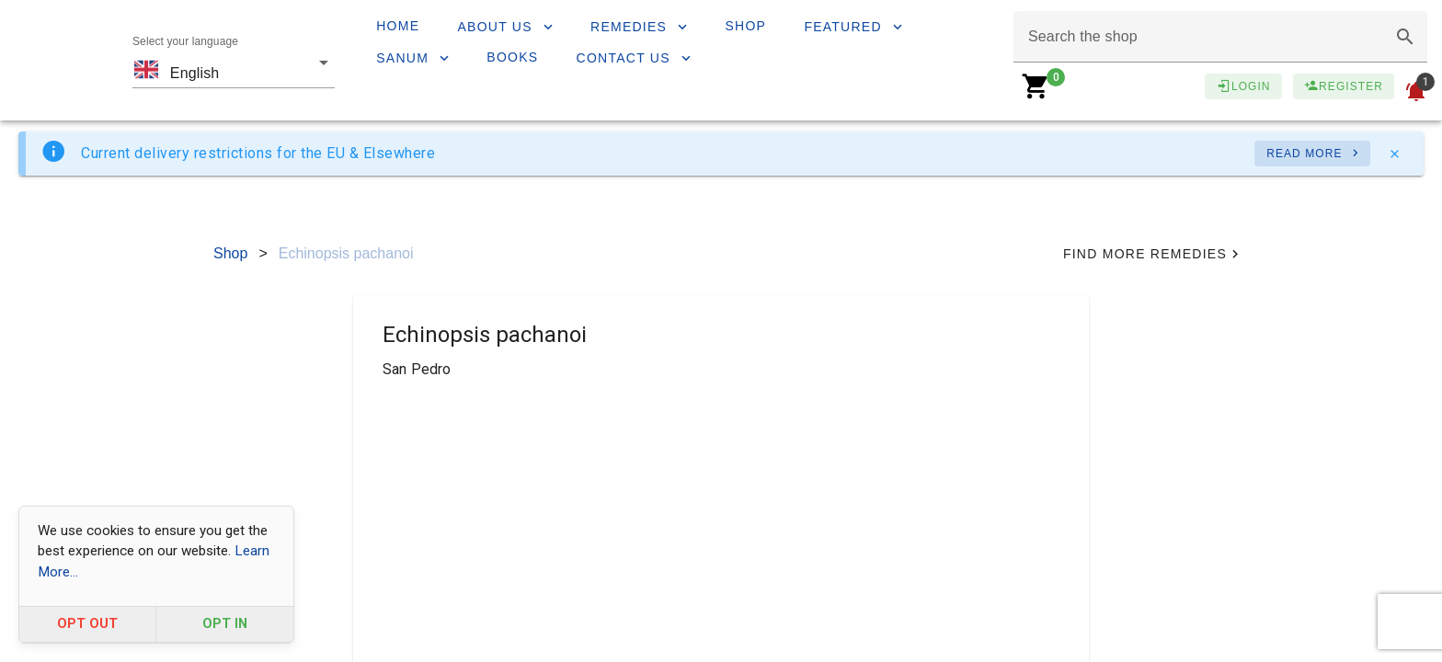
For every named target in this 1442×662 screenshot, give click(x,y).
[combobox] (233, 60)
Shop (230, 253)
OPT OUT (87, 624)
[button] (1405, 37)
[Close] (1394, 153)
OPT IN (224, 624)
